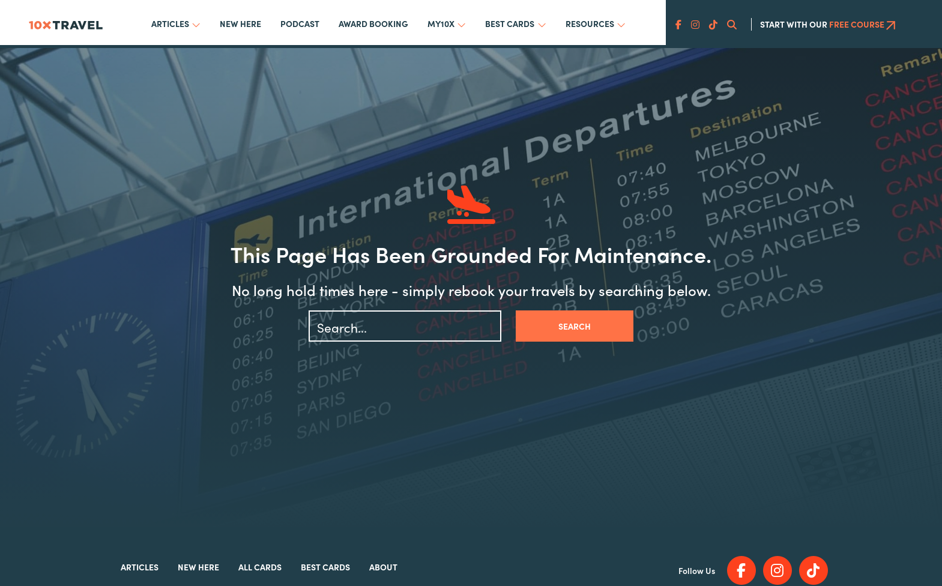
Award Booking (373, 23)
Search (574, 326)
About (383, 567)
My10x (440, 23)
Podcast (299, 23)
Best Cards (509, 23)
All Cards (260, 567)
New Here (240, 23)
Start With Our (827, 24)
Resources (590, 23)
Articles (170, 23)
